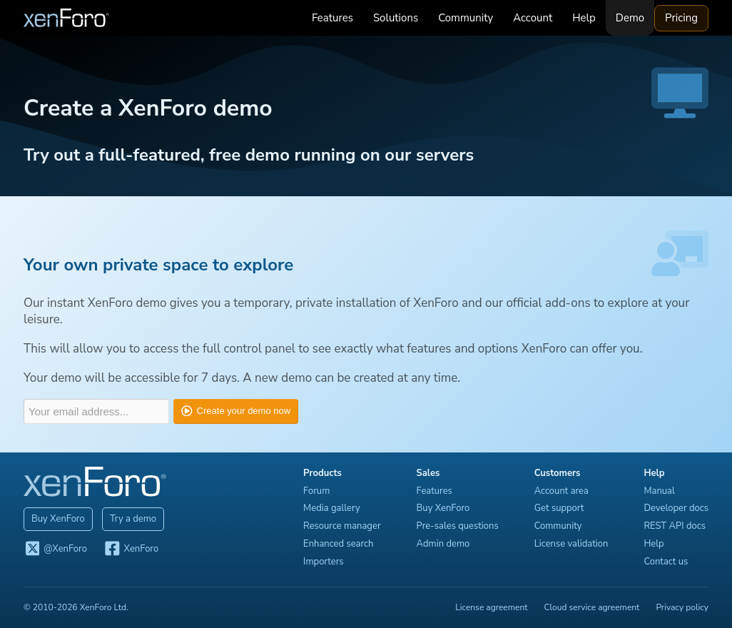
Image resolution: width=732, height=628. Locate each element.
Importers (323, 561)
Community (465, 18)
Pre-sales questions (458, 526)
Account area (561, 491)
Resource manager (341, 526)
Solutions (395, 18)
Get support (559, 508)
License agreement (491, 607)
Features (332, 18)
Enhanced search (338, 543)
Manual (659, 491)
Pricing (681, 18)
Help (584, 18)
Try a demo (133, 518)
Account (532, 18)
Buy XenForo (58, 518)
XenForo (130, 549)
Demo (630, 18)
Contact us (666, 561)
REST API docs (675, 526)
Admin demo (443, 543)
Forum (316, 491)
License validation (571, 543)
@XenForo (55, 549)
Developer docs (676, 508)
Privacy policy (682, 607)
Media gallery (331, 508)
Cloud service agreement (592, 607)
